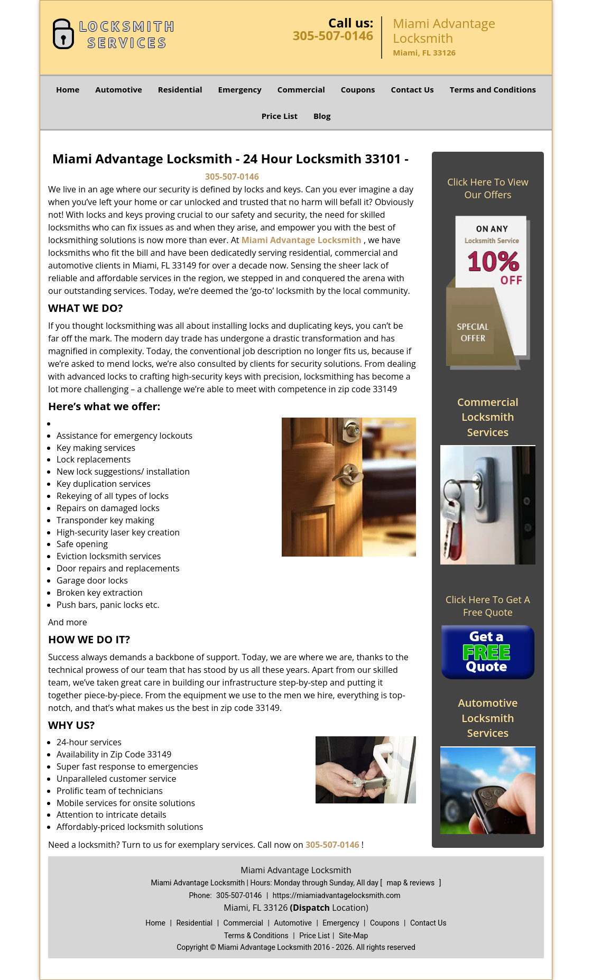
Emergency (240, 89)
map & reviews (412, 883)
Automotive (118, 89)
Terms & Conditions (256, 935)
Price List (280, 115)
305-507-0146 (333, 35)
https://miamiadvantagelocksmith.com (337, 895)
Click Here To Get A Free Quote (488, 605)
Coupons (358, 89)
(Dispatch (311, 907)
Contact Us (412, 89)
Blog (321, 115)
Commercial (301, 89)
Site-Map (353, 935)
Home (67, 89)
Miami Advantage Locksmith (302, 240)
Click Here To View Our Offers (487, 188)
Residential (180, 89)
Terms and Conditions (493, 89)
